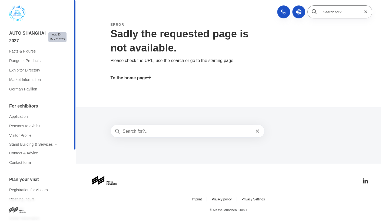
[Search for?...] (187, 131)
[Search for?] (341, 12)
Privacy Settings (253, 199)
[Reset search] (364, 12)
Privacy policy (221, 199)
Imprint (197, 199)
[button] (283, 11)
